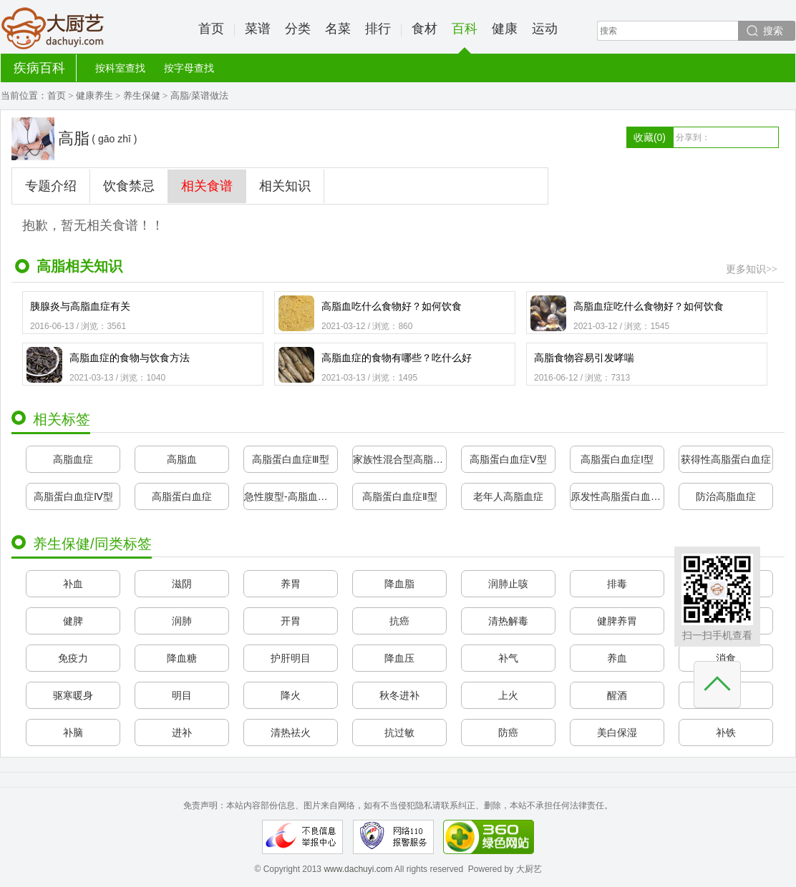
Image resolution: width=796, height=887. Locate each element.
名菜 (338, 28)
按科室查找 (120, 68)
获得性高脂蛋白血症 (726, 459)
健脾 (73, 621)
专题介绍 (51, 186)
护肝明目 (291, 658)
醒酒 (617, 695)
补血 (73, 583)
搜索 (773, 30)
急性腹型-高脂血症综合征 (290, 496)
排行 (378, 28)
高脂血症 (73, 459)
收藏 (650, 137)
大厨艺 (53, 28)
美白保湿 (617, 732)
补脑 (73, 732)
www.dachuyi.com (358, 869)
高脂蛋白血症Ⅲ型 (290, 459)
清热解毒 (508, 621)
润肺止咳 (508, 583)
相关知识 (285, 186)
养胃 (291, 583)
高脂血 (182, 459)
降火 (291, 695)
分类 (298, 28)
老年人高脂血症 (508, 496)
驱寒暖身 (73, 695)
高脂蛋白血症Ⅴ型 (508, 459)
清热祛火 (291, 732)
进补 (182, 732)
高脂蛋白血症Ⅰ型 (617, 459)
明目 (182, 695)
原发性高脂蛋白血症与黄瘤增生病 (617, 496)
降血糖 (182, 658)
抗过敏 (399, 732)
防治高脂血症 (726, 496)
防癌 (508, 732)
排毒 (617, 583)
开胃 (291, 621)
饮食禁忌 (129, 186)
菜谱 (258, 28)
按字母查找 (189, 68)
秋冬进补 (399, 695)
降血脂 (399, 583)
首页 (211, 28)
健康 (505, 28)
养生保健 (141, 95)
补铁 (726, 732)
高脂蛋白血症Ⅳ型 (73, 496)
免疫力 (73, 658)
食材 (424, 28)
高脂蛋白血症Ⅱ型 (399, 496)
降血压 (399, 658)
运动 (545, 28)
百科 (464, 37)
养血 (617, 658)
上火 (508, 695)
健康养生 (94, 95)
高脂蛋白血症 (182, 496)
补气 (508, 658)
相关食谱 (207, 186)
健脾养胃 (617, 621)
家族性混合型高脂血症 (399, 459)
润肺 (182, 621)
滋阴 (182, 583)
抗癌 (399, 621)
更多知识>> (751, 269)
